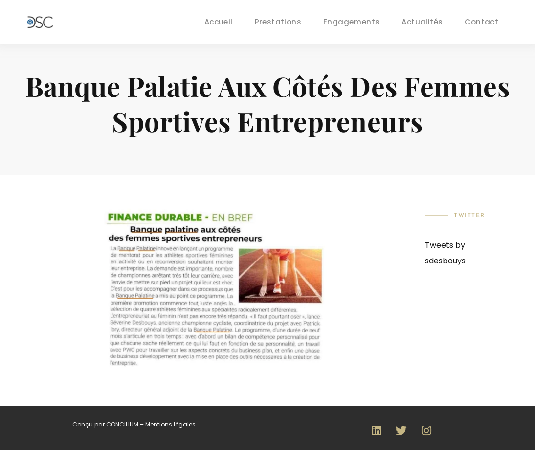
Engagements (351, 22)
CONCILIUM (122, 424)
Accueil (218, 22)
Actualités (422, 22)
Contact (481, 22)
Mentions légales (170, 424)
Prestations (278, 22)
